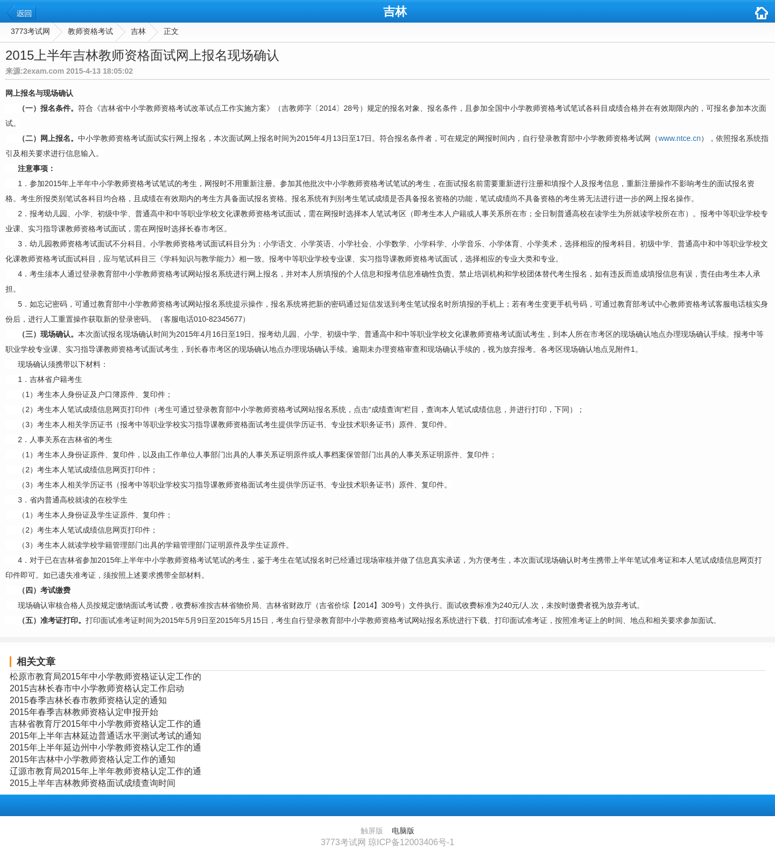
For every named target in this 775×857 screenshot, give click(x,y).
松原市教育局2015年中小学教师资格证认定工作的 (105, 676)
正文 (171, 31)
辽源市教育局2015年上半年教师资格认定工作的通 (105, 771)
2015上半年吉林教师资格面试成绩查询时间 (92, 783)
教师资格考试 (90, 31)
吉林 (395, 11)
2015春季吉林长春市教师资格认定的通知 (88, 700)
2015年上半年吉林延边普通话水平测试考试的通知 (105, 735)
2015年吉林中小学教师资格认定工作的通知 (92, 759)
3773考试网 (30, 31)
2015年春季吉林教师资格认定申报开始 (84, 712)
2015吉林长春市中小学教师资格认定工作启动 (97, 688)
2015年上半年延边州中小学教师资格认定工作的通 (105, 747)
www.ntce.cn (679, 138)
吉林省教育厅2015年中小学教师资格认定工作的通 (105, 723)
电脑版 (403, 830)
